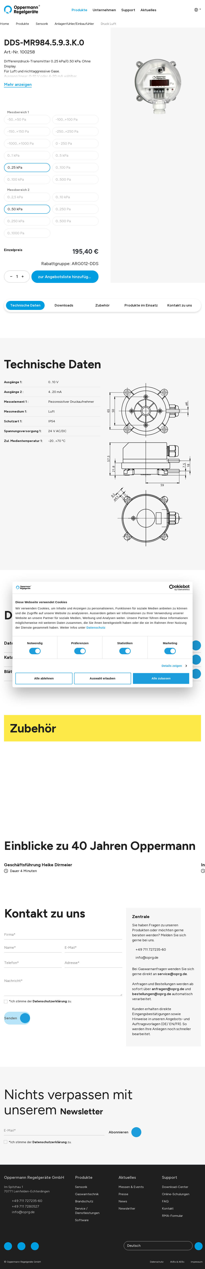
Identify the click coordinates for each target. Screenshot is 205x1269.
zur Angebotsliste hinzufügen (65, 276)
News (123, 1196)
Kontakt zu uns (179, 305)
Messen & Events (131, 1182)
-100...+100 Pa (76, 120)
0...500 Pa (76, 180)
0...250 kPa (28, 222)
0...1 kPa (28, 156)
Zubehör (102, 305)
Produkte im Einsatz (141, 305)
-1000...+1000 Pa (28, 144)
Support (169, 1172)
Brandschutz (84, 1196)
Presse (123, 1189)
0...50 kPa (15, 209)
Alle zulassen (161, 678)
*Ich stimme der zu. (40, 996)
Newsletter (127, 1204)
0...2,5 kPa (28, 198)
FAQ (165, 1196)
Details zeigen (172, 665)
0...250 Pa (76, 210)
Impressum (197, 1257)
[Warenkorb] (190, 10)
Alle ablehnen (44, 678)
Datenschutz (96, 627)
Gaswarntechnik (86, 1189)
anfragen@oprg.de (168, 984)
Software (82, 1215)
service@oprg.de (172, 969)
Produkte (83, 1172)
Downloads (64, 305)
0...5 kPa (76, 156)
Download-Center (175, 1182)
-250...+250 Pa (76, 132)
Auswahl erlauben (102, 678)
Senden (10, 1013)
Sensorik (81, 1182)
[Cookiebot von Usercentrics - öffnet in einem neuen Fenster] (172, 588)
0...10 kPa (76, 198)
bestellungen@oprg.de (151, 989)
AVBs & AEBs (177, 1257)
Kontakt (168, 1204)
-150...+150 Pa (28, 132)
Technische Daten (25, 305)
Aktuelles (127, 1172)
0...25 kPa (15, 167)
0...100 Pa (76, 168)
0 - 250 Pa (76, 144)
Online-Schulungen (175, 1189)
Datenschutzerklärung (50, 996)
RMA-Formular (172, 1211)
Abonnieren (118, 1127)
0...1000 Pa (28, 234)
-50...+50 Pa (28, 120)
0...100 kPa (28, 180)
